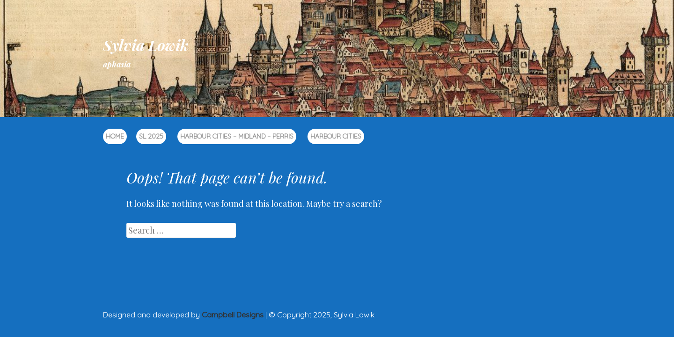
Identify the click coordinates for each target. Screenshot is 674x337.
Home (115, 136)
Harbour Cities (335, 136)
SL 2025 (151, 136)
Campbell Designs (233, 314)
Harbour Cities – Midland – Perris (236, 136)
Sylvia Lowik (146, 45)
